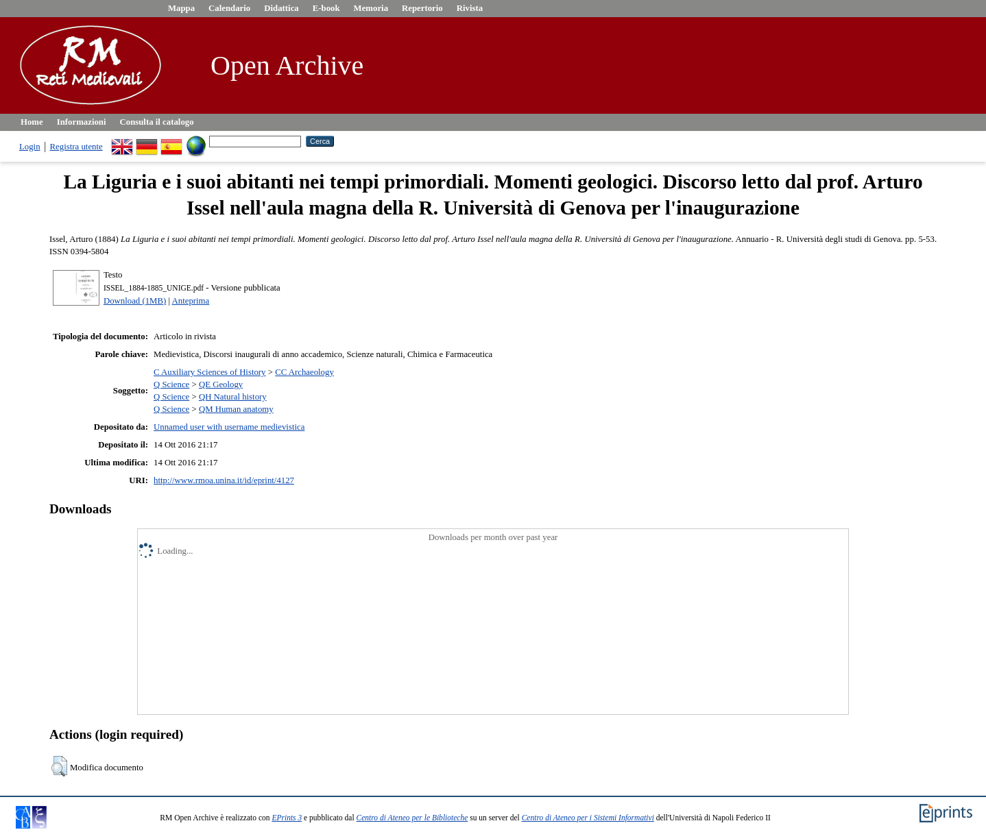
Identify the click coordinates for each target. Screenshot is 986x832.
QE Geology (221, 384)
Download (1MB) (135, 301)
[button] (59, 766)
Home (32, 122)
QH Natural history (233, 397)
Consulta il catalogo (157, 122)
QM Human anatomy (236, 409)
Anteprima (191, 301)
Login (29, 146)
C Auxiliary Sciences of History (210, 372)
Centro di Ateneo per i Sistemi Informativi (588, 817)
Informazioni (81, 122)
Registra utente (76, 146)
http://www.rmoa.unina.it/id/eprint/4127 (224, 480)
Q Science (171, 384)
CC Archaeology (304, 372)
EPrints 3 (287, 817)
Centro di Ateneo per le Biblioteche (412, 817)
